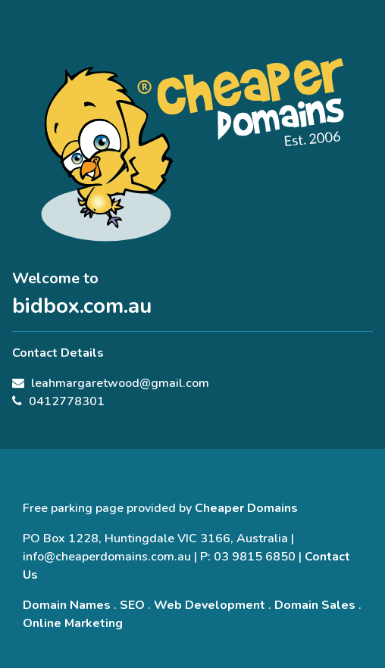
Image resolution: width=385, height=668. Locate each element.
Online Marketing (73, 623)
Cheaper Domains (246, 508)
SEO (132, 605)
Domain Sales (314, 605)
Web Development (209, 605)
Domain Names (67, 605)
